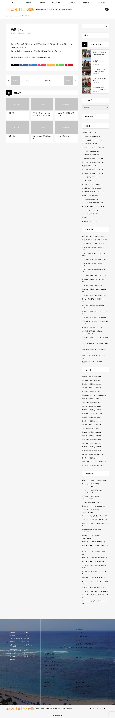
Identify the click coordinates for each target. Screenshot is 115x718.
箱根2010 (84, 217)
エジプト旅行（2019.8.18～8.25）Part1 (93, 162)
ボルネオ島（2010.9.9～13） (90, 221)
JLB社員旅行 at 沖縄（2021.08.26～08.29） (94, 275)
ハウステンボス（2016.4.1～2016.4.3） (93, 184)
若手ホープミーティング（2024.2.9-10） (93, 561)
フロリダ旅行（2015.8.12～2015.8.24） (93, 191)
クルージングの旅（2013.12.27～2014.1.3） (94, 203)
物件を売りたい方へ (57, 2)
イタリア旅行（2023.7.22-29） (90, 154)
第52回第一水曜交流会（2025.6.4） (92, 424)
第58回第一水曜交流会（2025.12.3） (92, 391)
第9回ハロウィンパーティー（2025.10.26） (94, 395)
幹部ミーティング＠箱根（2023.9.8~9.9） (93, 577)
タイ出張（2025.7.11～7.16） (90, 143)
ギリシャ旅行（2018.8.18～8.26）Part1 (93, 173)
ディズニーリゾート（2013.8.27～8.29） (93, 206)
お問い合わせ (101, 2)
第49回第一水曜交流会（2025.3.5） (92, 439)
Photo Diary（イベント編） (51, 657)
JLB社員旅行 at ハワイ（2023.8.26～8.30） (94, 259)
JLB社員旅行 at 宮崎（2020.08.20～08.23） (94, 285)
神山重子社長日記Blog (50, 654)
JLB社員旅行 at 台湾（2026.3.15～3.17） (93, 236)
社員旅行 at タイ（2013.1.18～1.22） (92, 362)
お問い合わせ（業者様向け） (84, 647)
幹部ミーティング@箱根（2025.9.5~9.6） (93, 506)
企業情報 (28, 2)
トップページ (80, 654)
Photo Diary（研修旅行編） (51, 665)
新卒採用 (12, 635)
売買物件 (12, 632)
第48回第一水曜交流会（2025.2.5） (92, 447)
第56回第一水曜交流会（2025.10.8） (92, 402)
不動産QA (72, 2)
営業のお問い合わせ (15, 650)
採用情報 (12, 641)
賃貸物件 (26, 632)
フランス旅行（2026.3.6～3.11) (91, 136)
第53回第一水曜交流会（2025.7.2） (92, 421)
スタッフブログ (21, 33)
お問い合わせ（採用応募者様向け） (86, 644)
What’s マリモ (87, 2)
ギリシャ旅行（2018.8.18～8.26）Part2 (93, 169)
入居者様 (26, 650)
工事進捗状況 (80, 629)
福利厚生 (26, 656)
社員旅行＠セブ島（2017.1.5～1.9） (92, 327)
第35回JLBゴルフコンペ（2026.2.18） (93, 380)
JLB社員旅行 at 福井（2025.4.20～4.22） (93, 243)
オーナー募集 (28, 653)
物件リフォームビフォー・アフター (16, 645)
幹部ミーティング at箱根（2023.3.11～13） (94, 587)
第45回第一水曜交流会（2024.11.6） (92, 458)
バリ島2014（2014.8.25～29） (90, 199)
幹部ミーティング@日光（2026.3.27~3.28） (94, 480)
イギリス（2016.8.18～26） (90, 180)
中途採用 (12, 659)
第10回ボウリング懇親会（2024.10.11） (93, 465)
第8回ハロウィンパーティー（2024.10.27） (94, 461)
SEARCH (107, 9)
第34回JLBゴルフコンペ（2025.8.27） (93, 413)
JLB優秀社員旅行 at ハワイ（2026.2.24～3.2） (95, 240)
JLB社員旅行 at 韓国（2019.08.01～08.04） (94, 295)
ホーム (14, 2)
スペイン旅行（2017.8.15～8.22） (91, 177)
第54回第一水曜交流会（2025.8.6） (92, 417)
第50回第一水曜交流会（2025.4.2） (92, 436)
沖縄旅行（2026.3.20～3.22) (90, 132)
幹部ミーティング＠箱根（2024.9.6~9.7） (93, 542)
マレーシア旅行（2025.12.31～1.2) (92, 140)
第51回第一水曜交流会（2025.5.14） (92, 432)
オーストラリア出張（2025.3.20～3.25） (93, 147)
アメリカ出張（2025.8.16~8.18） (91, 502)
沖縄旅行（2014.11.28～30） (90, 195)
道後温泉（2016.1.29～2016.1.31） (92, 188)
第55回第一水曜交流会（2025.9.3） (92, 406)
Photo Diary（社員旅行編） (51, 668)
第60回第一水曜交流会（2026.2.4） (92, 384)
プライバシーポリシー (16, 638)
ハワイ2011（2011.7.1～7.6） (90, 214)
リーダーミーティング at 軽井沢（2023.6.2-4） (95, 591)
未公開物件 (13, 656)
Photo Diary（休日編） (50, 661)
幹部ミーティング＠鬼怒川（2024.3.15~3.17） (95, 558)
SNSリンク (27, 635)
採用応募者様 (13, 653)
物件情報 (42, 2)
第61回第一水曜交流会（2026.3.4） (92, 376)
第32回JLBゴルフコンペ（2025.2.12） (93, 443)
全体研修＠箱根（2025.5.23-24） (91, 428)
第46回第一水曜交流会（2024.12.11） (92, 454)
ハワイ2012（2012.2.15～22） (90, 210)
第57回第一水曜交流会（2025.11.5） (92, 399)
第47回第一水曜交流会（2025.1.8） (92, 450)
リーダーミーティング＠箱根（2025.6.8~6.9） (95, 516)
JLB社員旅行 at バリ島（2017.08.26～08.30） (95, 317)
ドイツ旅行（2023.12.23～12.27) (91, 151)
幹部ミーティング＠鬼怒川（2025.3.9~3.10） (94, 519)
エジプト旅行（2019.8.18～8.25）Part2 (93, 158)
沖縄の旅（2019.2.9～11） (89, 166)
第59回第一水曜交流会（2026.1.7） (92, 387)
